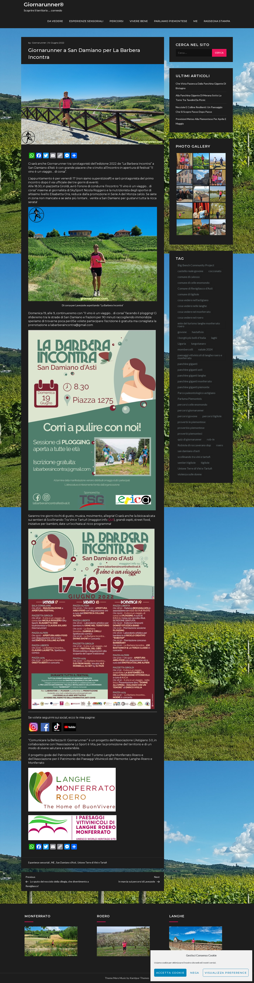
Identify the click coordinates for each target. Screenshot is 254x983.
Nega (194, 972)
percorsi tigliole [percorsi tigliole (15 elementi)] (212, 416)
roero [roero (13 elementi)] (219, 445)
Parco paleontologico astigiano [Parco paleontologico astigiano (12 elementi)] (196, 392)
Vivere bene (139, 21)
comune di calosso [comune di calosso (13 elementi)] (189, 276)
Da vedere (55, 21)
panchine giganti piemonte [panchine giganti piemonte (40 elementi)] (193, 387)
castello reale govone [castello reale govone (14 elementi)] (190, 271)
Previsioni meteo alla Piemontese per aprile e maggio (201, 121)
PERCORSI (116, 21)
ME (195, 21)
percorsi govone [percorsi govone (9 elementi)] (187, 416)
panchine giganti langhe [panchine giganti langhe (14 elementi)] (192, 375)
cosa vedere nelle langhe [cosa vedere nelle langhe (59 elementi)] (192, 305)
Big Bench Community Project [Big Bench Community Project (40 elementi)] (196, 265)
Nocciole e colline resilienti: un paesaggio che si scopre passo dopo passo (199, 109)
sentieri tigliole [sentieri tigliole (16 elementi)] (187, 462)
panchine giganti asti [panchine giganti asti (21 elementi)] (190, 369)
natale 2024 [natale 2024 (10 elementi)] (205, 349)
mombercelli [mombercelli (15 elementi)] (185, 349)
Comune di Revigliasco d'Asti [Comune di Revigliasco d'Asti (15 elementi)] (195, 288)
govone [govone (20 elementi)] (182, 332)
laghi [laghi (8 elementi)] (214, 337)
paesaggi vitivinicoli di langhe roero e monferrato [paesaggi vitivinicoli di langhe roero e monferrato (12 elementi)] (200, 356)
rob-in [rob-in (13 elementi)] (210, 439)
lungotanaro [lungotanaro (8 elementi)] (198, 343)
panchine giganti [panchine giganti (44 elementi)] (187, 363)
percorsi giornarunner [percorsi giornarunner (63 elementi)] (191, 410)
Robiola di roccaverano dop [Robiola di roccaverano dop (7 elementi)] (194, 445)
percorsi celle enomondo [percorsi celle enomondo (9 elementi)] (192, 404)
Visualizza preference (226, 972)
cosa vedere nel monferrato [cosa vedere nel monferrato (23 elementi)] (194, 311)
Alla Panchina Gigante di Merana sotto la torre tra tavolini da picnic (198, 97)
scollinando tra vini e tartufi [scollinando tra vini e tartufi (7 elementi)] (194, 456)
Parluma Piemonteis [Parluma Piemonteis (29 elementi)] (190, 398)
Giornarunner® (44, 4)
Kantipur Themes (139, 977)
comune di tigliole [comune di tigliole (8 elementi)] (188, 294)
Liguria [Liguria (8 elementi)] (182, 343)
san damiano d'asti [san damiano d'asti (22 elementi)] (189, 451)
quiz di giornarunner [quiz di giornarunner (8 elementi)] (190, 439)
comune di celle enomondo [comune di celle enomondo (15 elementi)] (194, 282)
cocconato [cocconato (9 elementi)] (214, 271)
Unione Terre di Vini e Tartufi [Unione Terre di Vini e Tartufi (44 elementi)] (195, 468)
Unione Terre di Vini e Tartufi (92, 862)
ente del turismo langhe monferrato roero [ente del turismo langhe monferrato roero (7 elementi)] (199, 325)
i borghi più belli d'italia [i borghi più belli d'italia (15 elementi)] (192, 337)
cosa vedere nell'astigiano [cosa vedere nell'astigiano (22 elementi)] (193, 300)
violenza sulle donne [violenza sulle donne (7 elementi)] (190, 474)
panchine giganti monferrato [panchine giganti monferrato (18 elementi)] (195, 381)
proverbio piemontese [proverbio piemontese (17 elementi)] (191, 427)
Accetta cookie (170, 972)
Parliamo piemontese (170, 21)
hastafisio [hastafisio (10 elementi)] (198, 332)
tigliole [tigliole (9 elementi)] (205, 462)
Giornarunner (39, 42)
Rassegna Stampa (217, 21)
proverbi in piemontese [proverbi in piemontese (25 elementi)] (191, 422)
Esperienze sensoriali (86, 21)
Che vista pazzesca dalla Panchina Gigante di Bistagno (201, 86)
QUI (111, 519)
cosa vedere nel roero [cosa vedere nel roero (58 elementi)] (190, 317)
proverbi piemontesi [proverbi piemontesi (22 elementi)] (190, 433)
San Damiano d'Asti (66, 862)
